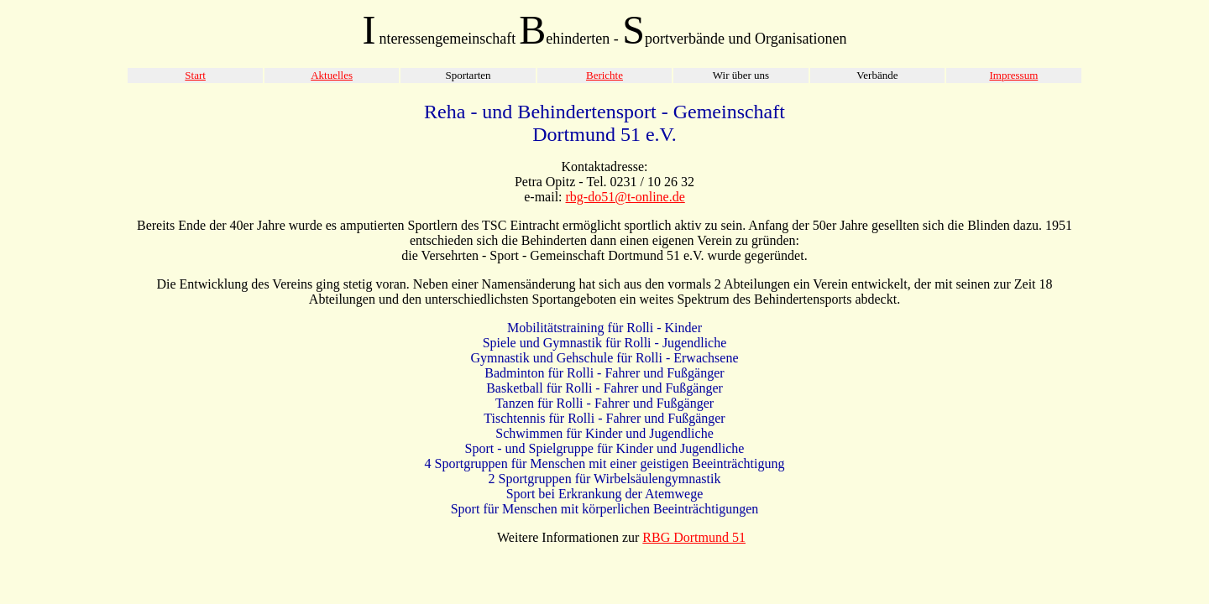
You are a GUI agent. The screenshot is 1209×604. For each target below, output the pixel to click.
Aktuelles (332, 75)
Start (195, 75)
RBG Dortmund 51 (694, 537)
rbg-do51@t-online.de (625, 197)
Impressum (1013, 75)
